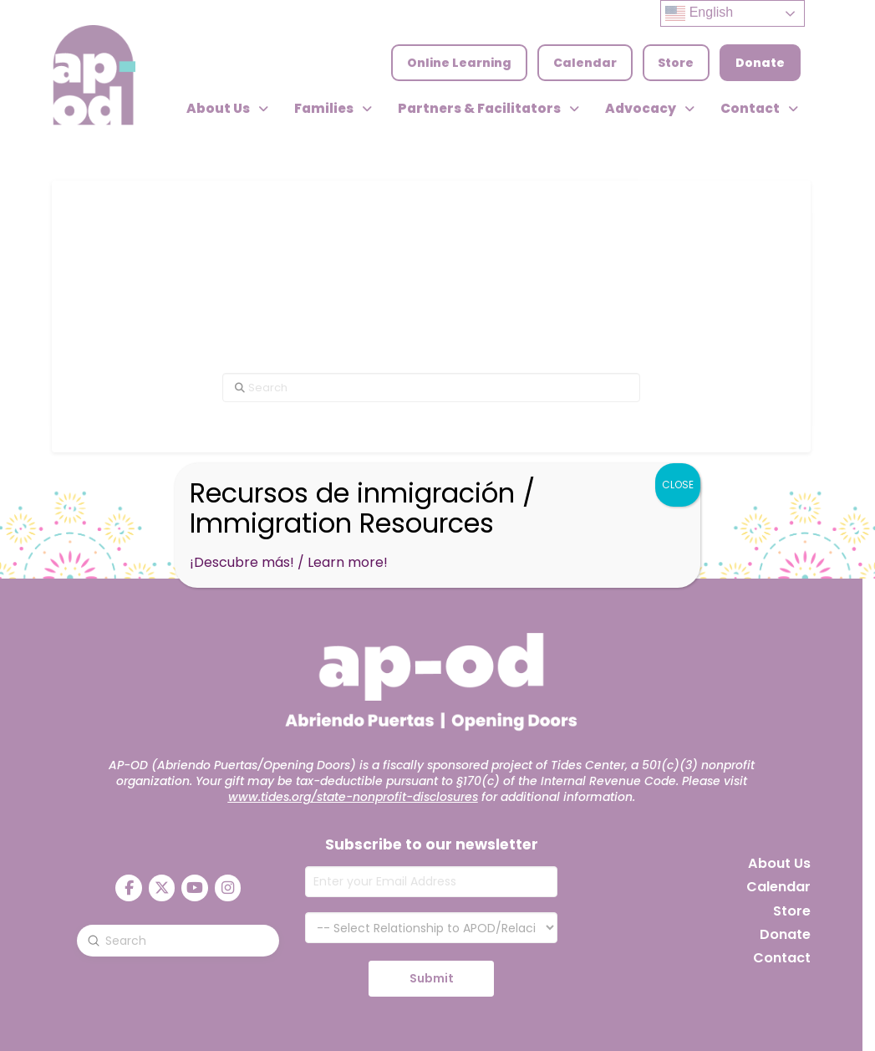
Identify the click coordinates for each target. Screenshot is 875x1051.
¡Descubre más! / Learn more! (289, 562)
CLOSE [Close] (678, 484)
